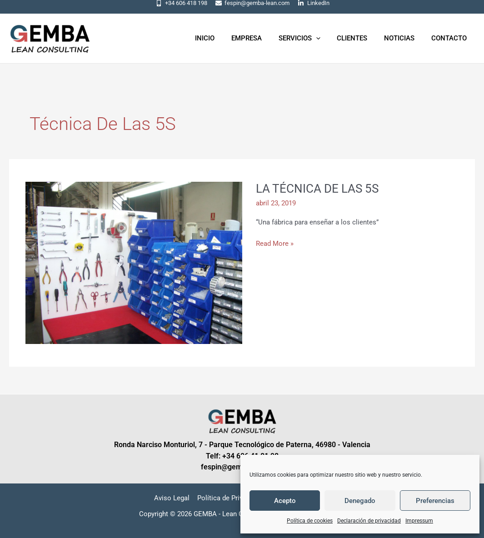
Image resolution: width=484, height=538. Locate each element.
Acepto (285, 501)
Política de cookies (310, 521)
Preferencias (435, 501)
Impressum (419, 521)
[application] (326, 38)
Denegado (359, 501)
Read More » (275, 243)
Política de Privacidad (230, 498)
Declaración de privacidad (369, 521)
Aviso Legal (172, 498)
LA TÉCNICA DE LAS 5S (317, 188)
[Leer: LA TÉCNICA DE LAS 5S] (133, 262)
